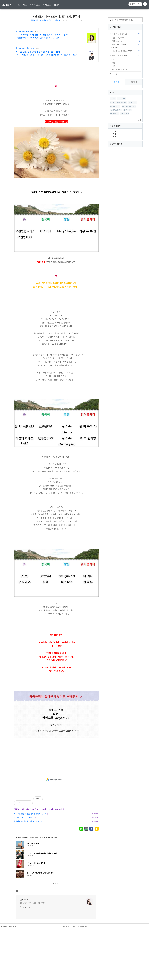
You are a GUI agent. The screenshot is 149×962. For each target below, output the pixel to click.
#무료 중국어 (114, 184)
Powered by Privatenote (8, 959)
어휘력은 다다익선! (126, 114)
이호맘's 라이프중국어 (125, 125)
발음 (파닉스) (126, 111)
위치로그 (47, 5)
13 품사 (126, 118)
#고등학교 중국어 (115, 180)
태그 (25, 5)
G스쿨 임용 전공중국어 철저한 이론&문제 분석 (38, 52)
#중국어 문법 (132, 172)
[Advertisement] (56, 80)
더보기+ (139, 190)
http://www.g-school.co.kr (25, 48)
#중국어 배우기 (115, 176)
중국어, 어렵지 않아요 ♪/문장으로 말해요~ (45, 20)
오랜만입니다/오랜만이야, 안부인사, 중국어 (56, 16)
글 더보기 (56, 916)
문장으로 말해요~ (41, 842)
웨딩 (126, 136)
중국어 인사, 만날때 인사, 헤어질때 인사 (28, 854)
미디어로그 (35, 5)
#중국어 (112, 169)
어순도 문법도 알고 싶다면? (126, 121)
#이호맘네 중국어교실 (129, 176)
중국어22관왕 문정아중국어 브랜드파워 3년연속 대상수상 (43, 35)
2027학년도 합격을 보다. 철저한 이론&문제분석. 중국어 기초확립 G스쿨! (46, 55)
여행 (126, 133)
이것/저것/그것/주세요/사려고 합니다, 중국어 (30, 846)
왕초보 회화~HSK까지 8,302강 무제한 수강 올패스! (37, 38)
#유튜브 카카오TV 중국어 (118, 172)
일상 (126, 129)
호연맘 (64, 20)
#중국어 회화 (125, 184)
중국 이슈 (125, 144)
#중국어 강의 (127, 180)
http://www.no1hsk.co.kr (25, 31)
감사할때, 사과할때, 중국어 (24, 850)
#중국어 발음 (121, 169)
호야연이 (7, 4)
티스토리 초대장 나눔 (126, 139)
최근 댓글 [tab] (134, 152)
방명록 (57, 5)
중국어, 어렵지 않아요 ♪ (23, 842)
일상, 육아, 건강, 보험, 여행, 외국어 (33, 936)
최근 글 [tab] (116, 152)
